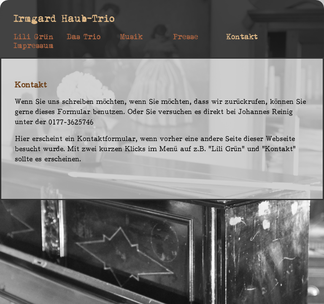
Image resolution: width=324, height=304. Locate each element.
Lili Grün (34, 37)
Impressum (34, 46)
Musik (131, 37)
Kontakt (242, 37)
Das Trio (83, 37)
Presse (185, 37)
